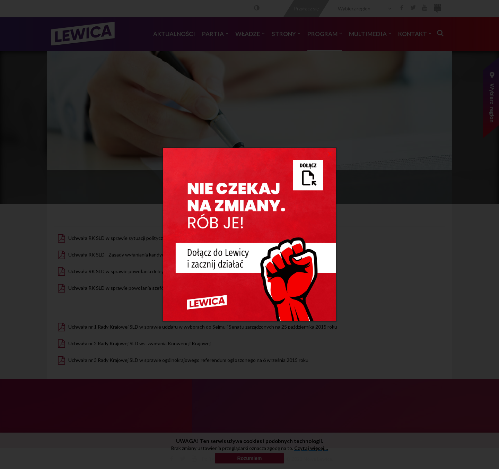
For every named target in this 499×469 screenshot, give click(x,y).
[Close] (330, 153)
